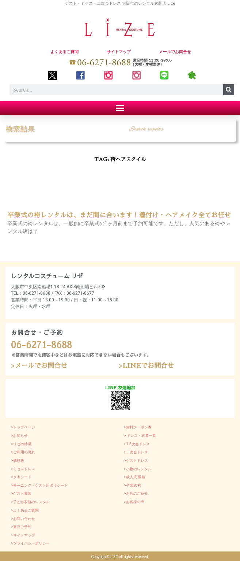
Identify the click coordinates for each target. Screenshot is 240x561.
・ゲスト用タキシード (49, 485)
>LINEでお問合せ (146, 366)
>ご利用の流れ (23, 452)
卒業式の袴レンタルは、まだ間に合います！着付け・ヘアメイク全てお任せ (119, 215)
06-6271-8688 (41, 345)
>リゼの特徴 (21, 444)
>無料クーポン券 (138, 427)
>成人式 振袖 (134, 477)
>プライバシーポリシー (30, 543)
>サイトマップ (23, 535)
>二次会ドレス (136, 452)
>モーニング (21, 485)
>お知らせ (19, 436)
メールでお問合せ (175, 51)
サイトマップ (119, 51)
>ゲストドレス (136, 460)
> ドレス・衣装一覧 (140, 436)
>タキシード (21, 477)
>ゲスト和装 (21, 493)
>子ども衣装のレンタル (30, 502)
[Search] (228, 89)
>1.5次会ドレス (137, 444)
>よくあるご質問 (25, 510)
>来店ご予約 (21, 527)
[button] (120, 108)
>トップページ (23, 427)
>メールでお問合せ (39, 366)
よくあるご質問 (64, 51)
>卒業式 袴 (132, 485)
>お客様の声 (134, 502)
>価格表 (17, 460)
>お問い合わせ (23, 519)
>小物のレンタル (138, 469)
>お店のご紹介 (136, 493)
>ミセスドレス (23, 469)
